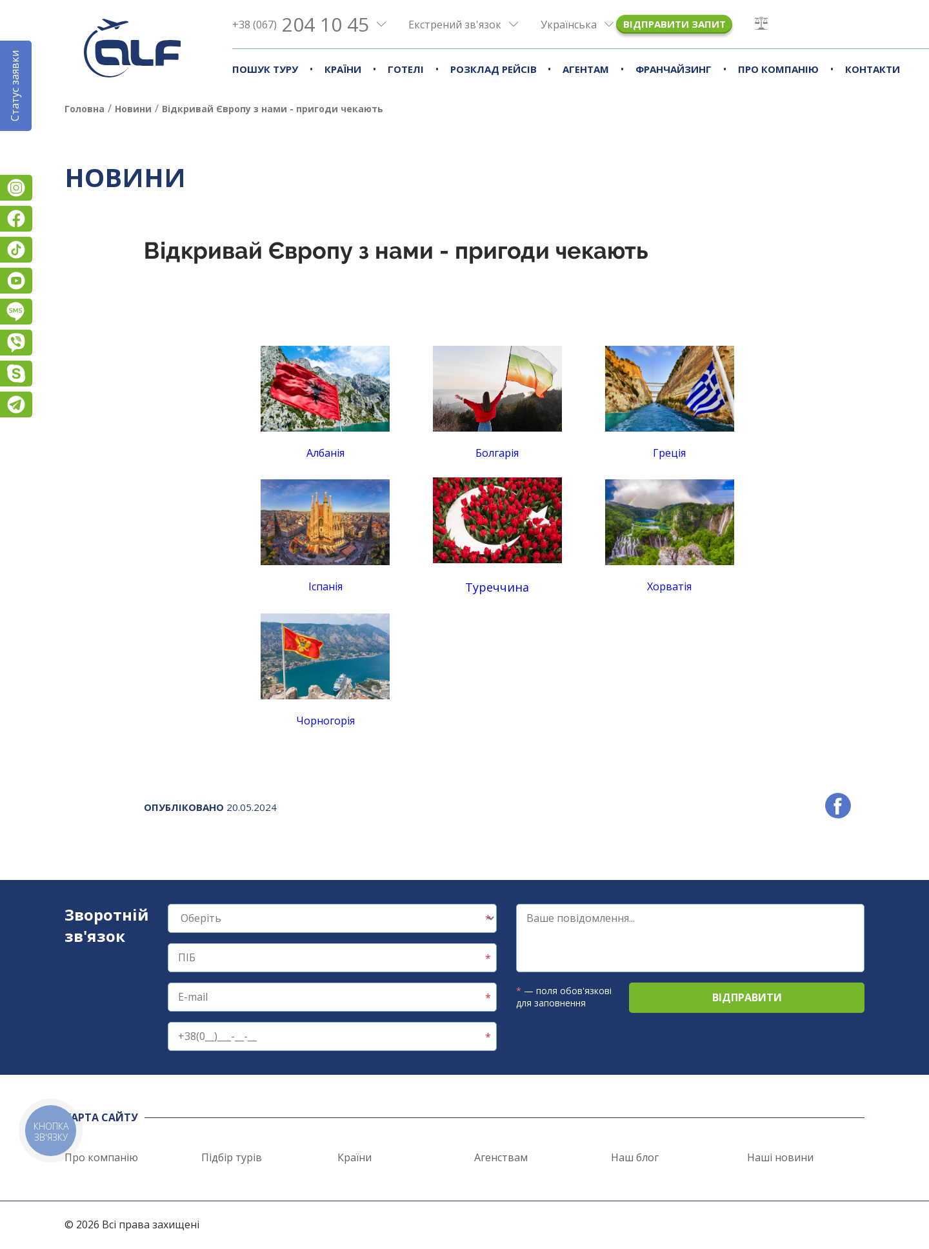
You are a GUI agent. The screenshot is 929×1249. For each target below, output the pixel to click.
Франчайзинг (673, 69)
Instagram (16, 188)
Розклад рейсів (493, 69)
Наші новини (780, 1157)
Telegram (16, 404)
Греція (669, 453)
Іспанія (325, 586)
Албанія (325, 403)
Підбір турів (231, 1157)
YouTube (16, 281)
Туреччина (497, 587)
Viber (16, 342)
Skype (16, 373)
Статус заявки (15, 85)
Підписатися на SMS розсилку (16, 312)
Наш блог (635, 1157)
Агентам (586, 69)
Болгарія (497, 453)
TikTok (16, 250)
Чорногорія (325, 721)
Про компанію (778, 69)
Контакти (872, 69)
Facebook (16, 219)
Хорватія (669, 586)
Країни (343, 69)
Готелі (406, 69)
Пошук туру (265, 69)
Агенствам (501, 1157)
